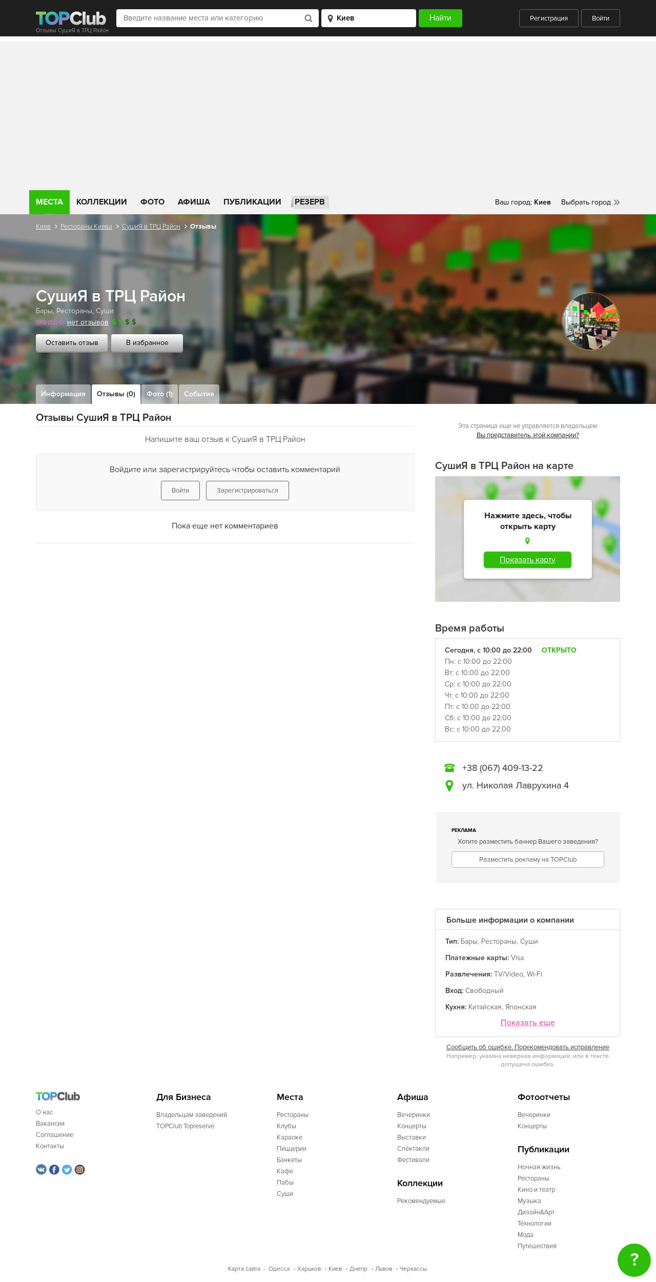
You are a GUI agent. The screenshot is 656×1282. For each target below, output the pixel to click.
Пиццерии (291, 1149)
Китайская (485, 1007)
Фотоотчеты (544, 1097)
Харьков (309, 1269)
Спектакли (413, 1149)
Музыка (529, 1201)
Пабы (285, 1182)
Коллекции (101, 202)
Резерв (310, 202)
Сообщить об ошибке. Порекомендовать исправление (527, 1047)
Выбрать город (586, 202)
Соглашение (54, 1135)
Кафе (285, 1171)
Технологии (534, 1223)
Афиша (194, 202)
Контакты (50, 1146)
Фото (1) (160, 394)
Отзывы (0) (116, 394)
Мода (526, 1235)
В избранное (147, 342)
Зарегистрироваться (247, 490)
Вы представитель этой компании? (528, 435)
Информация (63, 394)
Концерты (411, 1126)
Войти (600, 18)
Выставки (411, 1137)
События (199, 394)
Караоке (289, 1137)
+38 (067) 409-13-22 (502, 768)
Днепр (358, 1269)
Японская (521, 1007)
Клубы (286, 1126)
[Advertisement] (328, 113)
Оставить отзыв (72, 342)
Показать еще (528, 1023)
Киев (43, 226)
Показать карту (528, 560)
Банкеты (289, 1160)
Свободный (484, 990)
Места (49, 202)
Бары (44, 311)
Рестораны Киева (86, 226)
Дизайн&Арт (536, 1212)
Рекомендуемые (421, 1201)
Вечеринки (413, 1115)
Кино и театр (536, 1190)
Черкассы (413, 1269)
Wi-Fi (534, 974)
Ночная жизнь (539, 1167)
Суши (105, 311)
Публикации (252, 202)
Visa (517, 957)
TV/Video (508, 974)
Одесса (279, 1269)
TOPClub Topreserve (185, 1126)
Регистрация (549, 18)
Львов (383, 1269)
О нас (44, 1112)
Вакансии (50, 1124)
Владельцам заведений (191, 1115)
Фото (152, 202)
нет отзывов (88, 322)
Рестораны (74, 311)
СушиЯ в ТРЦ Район (151, 226)
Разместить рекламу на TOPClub (528, 860)
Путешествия (537, 1246)
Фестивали (413, 1160)
